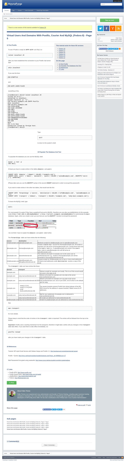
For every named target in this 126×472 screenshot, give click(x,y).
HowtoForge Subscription (42, 10)
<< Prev (11, 382)
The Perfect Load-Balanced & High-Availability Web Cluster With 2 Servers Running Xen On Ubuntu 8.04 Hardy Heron (109, 90)
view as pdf (81, 405)
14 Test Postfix (63, 64)
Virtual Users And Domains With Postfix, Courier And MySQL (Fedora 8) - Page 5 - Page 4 (28, 427)
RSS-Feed (122, 457)
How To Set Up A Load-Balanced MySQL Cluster (108, 86)
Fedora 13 (62, 56)
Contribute (94, 457)
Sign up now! (109, 20)
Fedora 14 (62, 54)
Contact (99, 457)
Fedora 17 (62, 50)
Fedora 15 (62, 52)
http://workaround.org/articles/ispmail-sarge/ (64, 351)
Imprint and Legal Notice (111, 457)
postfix (120, 39)
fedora (116, 39)
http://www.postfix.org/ (24, 372)
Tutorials (6, 10)
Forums (20, 10)
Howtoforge (10, 460)
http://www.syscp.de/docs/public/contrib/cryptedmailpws (53, 360)
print (89, 405)
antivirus (113, 39)
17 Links (61, 69)
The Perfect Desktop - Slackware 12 (105, 70)
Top (119, 457)
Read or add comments (116, 41)
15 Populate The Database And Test (70, 65)
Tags (13, 10)
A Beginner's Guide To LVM (103, 67)
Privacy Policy (120, 460)
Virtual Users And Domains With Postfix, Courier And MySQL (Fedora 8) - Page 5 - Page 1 (28, 422)
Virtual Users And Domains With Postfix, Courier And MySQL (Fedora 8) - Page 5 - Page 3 (28, 425)
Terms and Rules (113, 460)
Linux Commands (29, 10)
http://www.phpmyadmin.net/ (27, 376)
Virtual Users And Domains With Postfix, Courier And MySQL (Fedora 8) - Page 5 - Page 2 (28, 423)
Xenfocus (12, 457)
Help (104, 457)
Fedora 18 (42, 27)
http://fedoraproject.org (22, 378)
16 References (63, 67)
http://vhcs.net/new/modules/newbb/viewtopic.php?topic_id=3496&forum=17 (42, 355)
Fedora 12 (62, 57)
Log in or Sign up (117, 1)
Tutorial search (9, 14)
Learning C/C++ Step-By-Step (104, 64)
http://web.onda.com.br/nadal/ (32, 374)
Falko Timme (119, 38)
